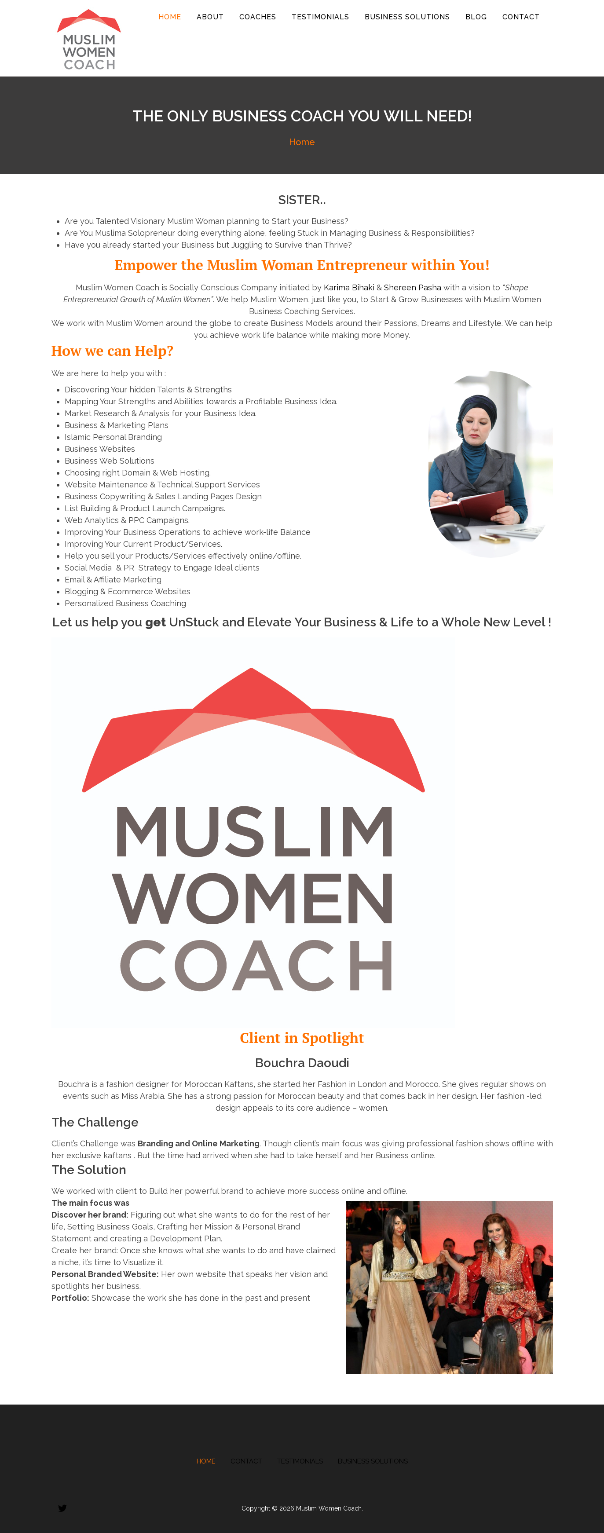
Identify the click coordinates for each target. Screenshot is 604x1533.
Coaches (257, 17)
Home (169, 17)
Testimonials (320, 17)
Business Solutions (407, 17)
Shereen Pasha (412, 287)
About (210, 17)
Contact (521, 17)
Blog (476, 17)
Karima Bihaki (349, 287)
